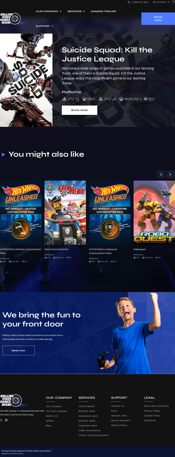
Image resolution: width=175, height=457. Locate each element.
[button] (161, 174)
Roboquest (140, 249)
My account (161, 2)
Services (76, 11)
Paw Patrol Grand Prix (57, 249)
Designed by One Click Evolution (13, 454)
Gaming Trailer (103, 11)
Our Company (48, 11)
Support (44, 26)
